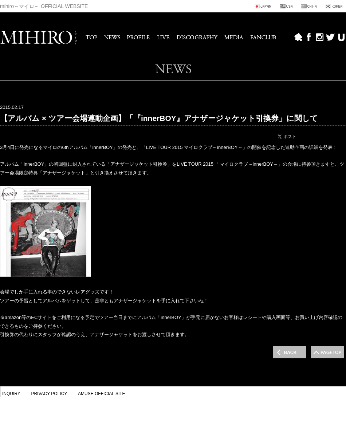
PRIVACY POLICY (49, 393)
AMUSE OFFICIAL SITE (101, 393)
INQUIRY (11, 393)
